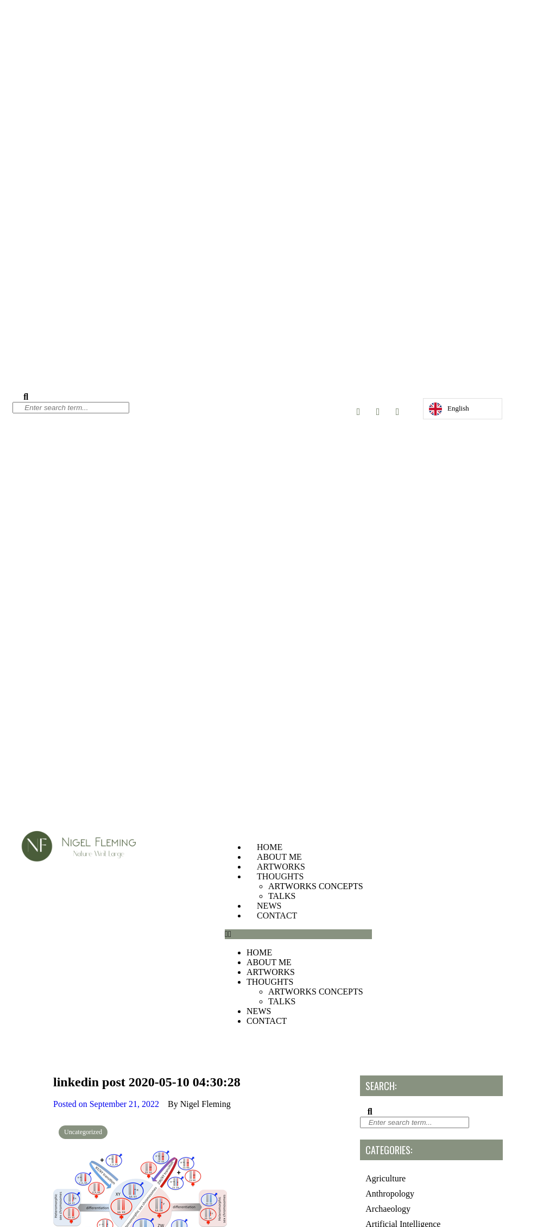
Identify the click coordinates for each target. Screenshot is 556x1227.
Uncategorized (83, 1132)
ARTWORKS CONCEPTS (315, 886)
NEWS (269, 905)
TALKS (281, 896)
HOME (269, 847)
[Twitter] (378, 412)
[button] (298, 934)
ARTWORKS (281, 866)
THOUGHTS (280, 876)
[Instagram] (358, 412)
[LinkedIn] (397, 412)
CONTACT (277, 915)
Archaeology (387, 1208)
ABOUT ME (279, 856)
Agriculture (385, 1178)
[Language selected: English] (462, 408)
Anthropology (389, 1193)
